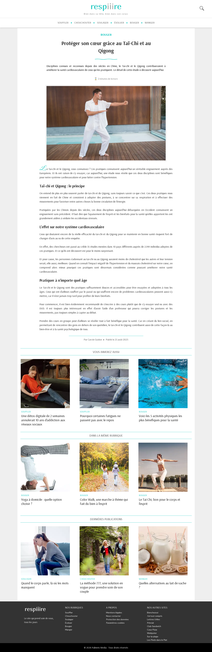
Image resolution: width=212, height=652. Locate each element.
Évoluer (68, 622)
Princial (150, 622)
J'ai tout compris (154, 616)
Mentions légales (114, 612)
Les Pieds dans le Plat (157, 640)
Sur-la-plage (152, 636)
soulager (102, 22)
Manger (68, 629)
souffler (63, 22)
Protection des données (117, 619)
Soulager (69, 619)
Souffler (69, 612)
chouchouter (82, 22)
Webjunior (152, 633)
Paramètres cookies (115, 622)
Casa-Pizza (152, 629)
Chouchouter (71, 616)
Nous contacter (113, 616)
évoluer (119, 22)
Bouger (68, 626)
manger (149, 22)
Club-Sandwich (154, 626)
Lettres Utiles (153, 619)
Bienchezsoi (152, 612)
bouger (134, 22)
